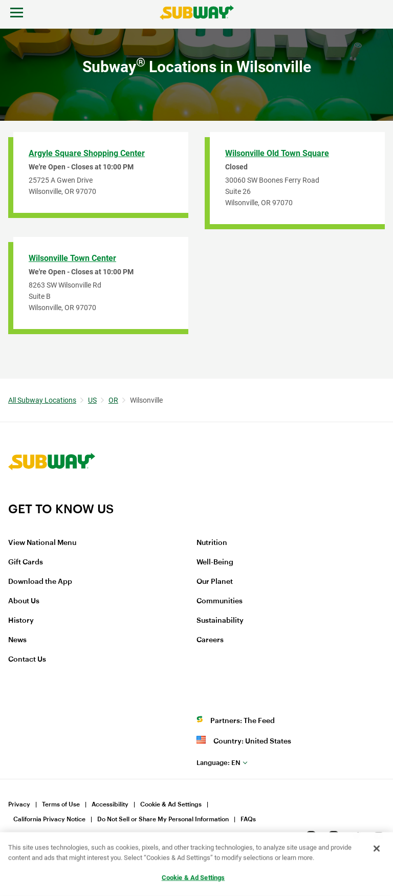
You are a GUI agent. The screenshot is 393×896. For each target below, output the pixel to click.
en (218, 762)
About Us (23, 601)
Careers (210, 640)
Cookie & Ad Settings (171, 804)
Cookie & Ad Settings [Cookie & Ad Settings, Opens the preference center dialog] (193, 878)
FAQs (248, 819)
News (17, 640)
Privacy (19, 804)
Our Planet (214, 581)
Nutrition (211, 543)
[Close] (376, 849)
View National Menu (42, 543)
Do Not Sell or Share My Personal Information (163, 819)
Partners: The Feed (242, 721)
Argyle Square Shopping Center (87, 153)
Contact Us (27, 659)
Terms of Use (61, 804)
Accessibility (110, 804)
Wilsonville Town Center (72, 258)
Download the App (40, 581)
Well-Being (214, 562)
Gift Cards (25, 562)
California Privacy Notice (49, 819)
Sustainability (220, 620)
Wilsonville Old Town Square (277, 153)
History (21, 620)
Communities (219, 601)
